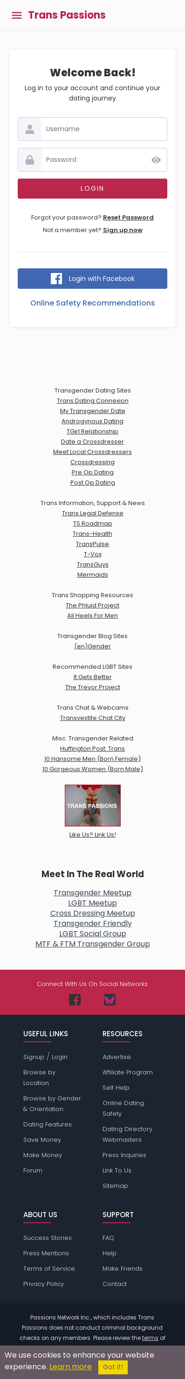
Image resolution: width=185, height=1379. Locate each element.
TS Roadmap (92, 523)
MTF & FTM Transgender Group (92, 944)
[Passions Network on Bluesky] (110, 1000)
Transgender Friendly (93, 923)
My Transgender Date (92, 410)
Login (60, 1057)
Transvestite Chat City (92, 717)
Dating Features (47, 1124)
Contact (115, 1283)
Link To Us (117, 1170)
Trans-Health (92, 533)
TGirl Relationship (92, 431)
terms (150, 1338)
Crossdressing (92, 462)
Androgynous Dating (92, 421)
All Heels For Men (92, 615)
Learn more (70, 1366)
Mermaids (92, 574)
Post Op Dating (92, 482)
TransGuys (93, 564)
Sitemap (115, 1185)
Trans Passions (67, 15)
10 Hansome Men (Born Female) (92, 758)
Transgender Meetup (92, 892)
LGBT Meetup (92, 903)
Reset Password (128, 217)
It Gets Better (93, 677)
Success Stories (47, 1237)
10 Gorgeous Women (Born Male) (92, 769)
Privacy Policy (43, 1283)
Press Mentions (46, 1253)
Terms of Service (49, 1268)
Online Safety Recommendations (92, 303)
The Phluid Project (92, 605)
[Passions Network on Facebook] (75, 1000)
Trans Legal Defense (92, 513)
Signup (33, 1057)
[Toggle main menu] (17, 15)
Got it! (113, 1367)
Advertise (117, 1057)
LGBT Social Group (92, 933)
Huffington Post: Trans (92, 748)
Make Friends (123, 1268)
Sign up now (123, 230)
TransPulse (92, 544)
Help (109, 1253)
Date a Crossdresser (92, 441)
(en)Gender (92, 646)
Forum (32, 1170)
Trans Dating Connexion (93, 400)
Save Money (42, 1139)
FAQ (108, 1237)
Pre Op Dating (93, 472)
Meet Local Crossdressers (92, 451)
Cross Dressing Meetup (92, 913)
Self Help (116, 1087)
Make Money (42, 1155)
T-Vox (93, 554)
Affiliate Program (128, 1072)
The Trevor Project (92, 687)
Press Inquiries (124, 1155)
